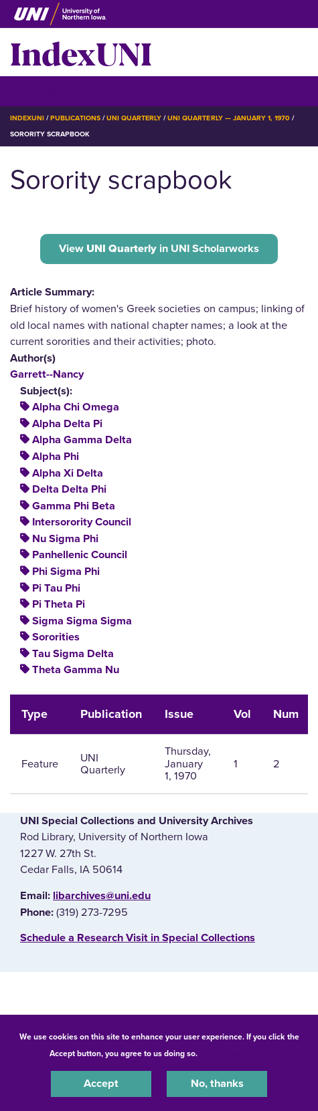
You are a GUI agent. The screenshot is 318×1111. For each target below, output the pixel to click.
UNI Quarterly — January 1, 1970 (228, 118)
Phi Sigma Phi (66, 571)
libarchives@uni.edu (102, 895)
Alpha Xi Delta (67, 473)
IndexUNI (81, 52)
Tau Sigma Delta (73, 653)
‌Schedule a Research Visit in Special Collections (137, 938)
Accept (101, 1083)
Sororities (56, 637)
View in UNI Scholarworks (159, 248)
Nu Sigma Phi (65, 538)
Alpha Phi (55, 456)
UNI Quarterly (133, 118)
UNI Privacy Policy (235, 1053)
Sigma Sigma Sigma (82, 621)
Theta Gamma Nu (75, 669)
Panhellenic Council (79, 555)
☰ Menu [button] (34, 90)
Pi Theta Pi (58, 604)
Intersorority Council (81, 522)
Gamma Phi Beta (73, 506)
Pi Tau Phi (56, 588)
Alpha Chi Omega (75, 407)
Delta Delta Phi (69, 489)
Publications (75, 118)
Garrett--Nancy (47, 374)
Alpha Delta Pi (67, 423)
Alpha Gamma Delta (82, 440)
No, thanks (217, 1083)
